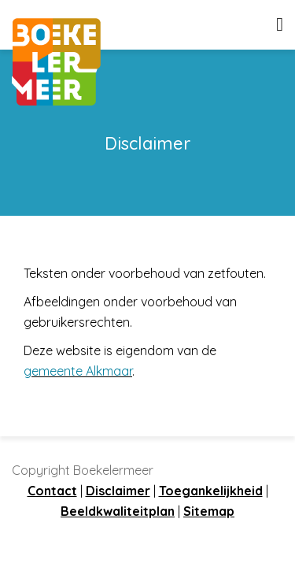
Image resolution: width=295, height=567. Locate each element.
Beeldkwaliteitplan (118, 511)
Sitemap (208, 511)
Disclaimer (118, 490)
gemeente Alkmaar (78, 371)
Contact (52, 490)
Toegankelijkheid (211, 490)
